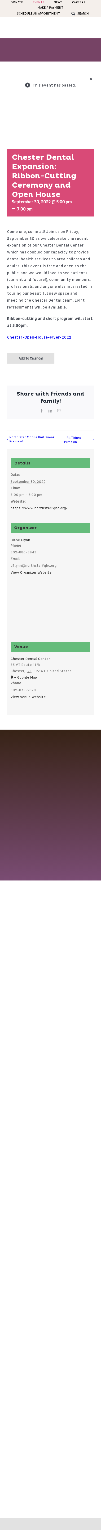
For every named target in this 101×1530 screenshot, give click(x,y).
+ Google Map (25, 677)
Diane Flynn (20, 540)
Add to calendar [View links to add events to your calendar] (31, 358)
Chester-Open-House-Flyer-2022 (39, 337)
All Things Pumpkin (73, 440)
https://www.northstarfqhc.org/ (39, 508)
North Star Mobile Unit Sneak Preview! (32, 439)
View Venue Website (28, 697)
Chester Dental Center (30, 659)
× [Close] (91, 79)
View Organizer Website (31, 573)
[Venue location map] (51, 611)
